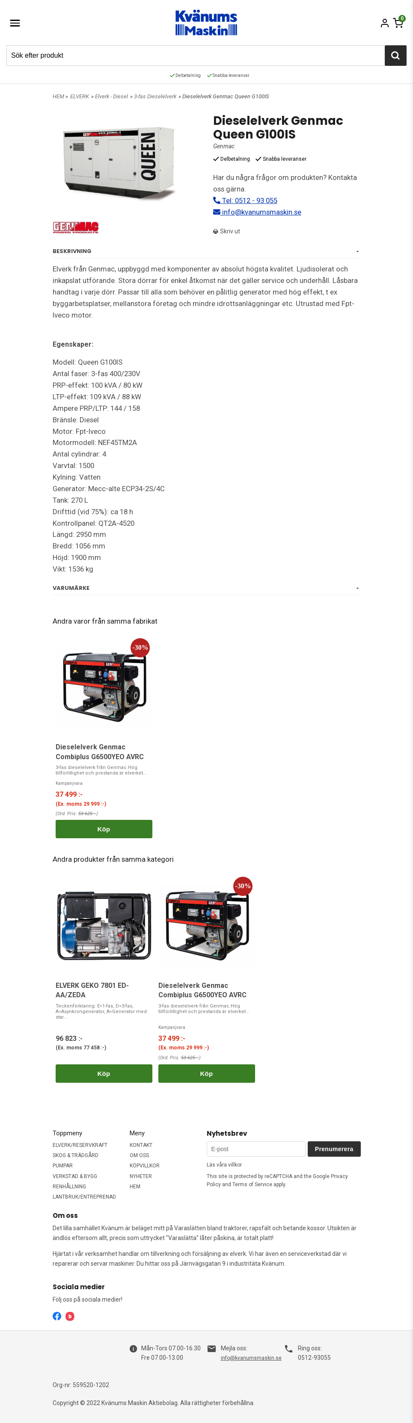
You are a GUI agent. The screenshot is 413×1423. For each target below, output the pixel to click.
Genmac (224, 146)
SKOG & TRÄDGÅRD (75, 1155)
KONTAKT (141, 1145)
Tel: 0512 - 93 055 (245, 200)
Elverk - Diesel (111, 96)
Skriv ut (226, 231)
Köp (103, 829)
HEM (58, 96)
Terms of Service (252, 1184)
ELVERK (79, 96)
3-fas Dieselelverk (155, 96)
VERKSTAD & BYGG (75, 1176)
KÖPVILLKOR (145, 1166)
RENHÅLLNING (69, 1187)
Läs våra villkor (224, 1165)
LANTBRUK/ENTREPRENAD (84, 1197)
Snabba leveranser (228, 75)
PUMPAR (63, 1166)
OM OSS (139, 1155)
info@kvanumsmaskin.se (257, 212)
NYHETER (141, 1176)
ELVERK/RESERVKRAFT (80, 1145)
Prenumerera (334, 1149)
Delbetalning (185, 75)
